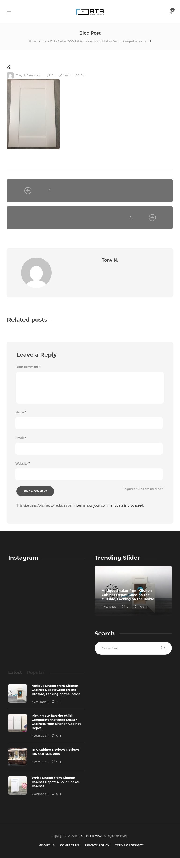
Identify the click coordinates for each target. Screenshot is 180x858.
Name (20, 412)
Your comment (28, 367)
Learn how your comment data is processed (109, 505)
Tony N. (21, 75)
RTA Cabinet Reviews (89, 836)
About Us (47, 845)
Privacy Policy (97, 845)
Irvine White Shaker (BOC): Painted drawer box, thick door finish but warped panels (92, 41)
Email (20, 438)
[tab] (15, 672)
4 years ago (109, 606)
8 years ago (34, 75)
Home (32, 41)
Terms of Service (129, 845)
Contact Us (69, 845)
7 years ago (39, 735)
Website (22, 463)
